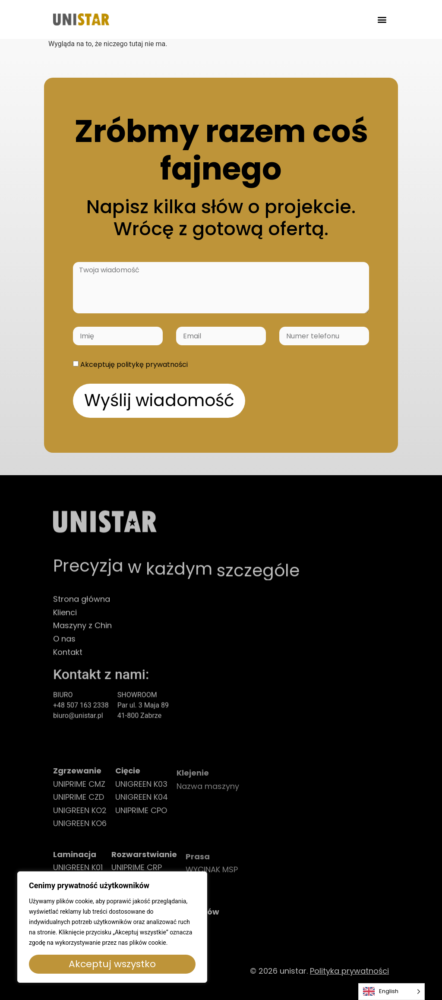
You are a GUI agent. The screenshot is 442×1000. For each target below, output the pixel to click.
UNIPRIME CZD (78, 805)
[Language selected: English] (391, 991)
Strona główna (81, 606)
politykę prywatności (152, 364)
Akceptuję (134, 364)
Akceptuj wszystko (112, 964)
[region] (112, 927)
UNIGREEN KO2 (80, 818)
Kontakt (67, 659)
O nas (64, 645)
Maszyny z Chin (82, 633)
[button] (382, 20)
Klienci (65, 619)
